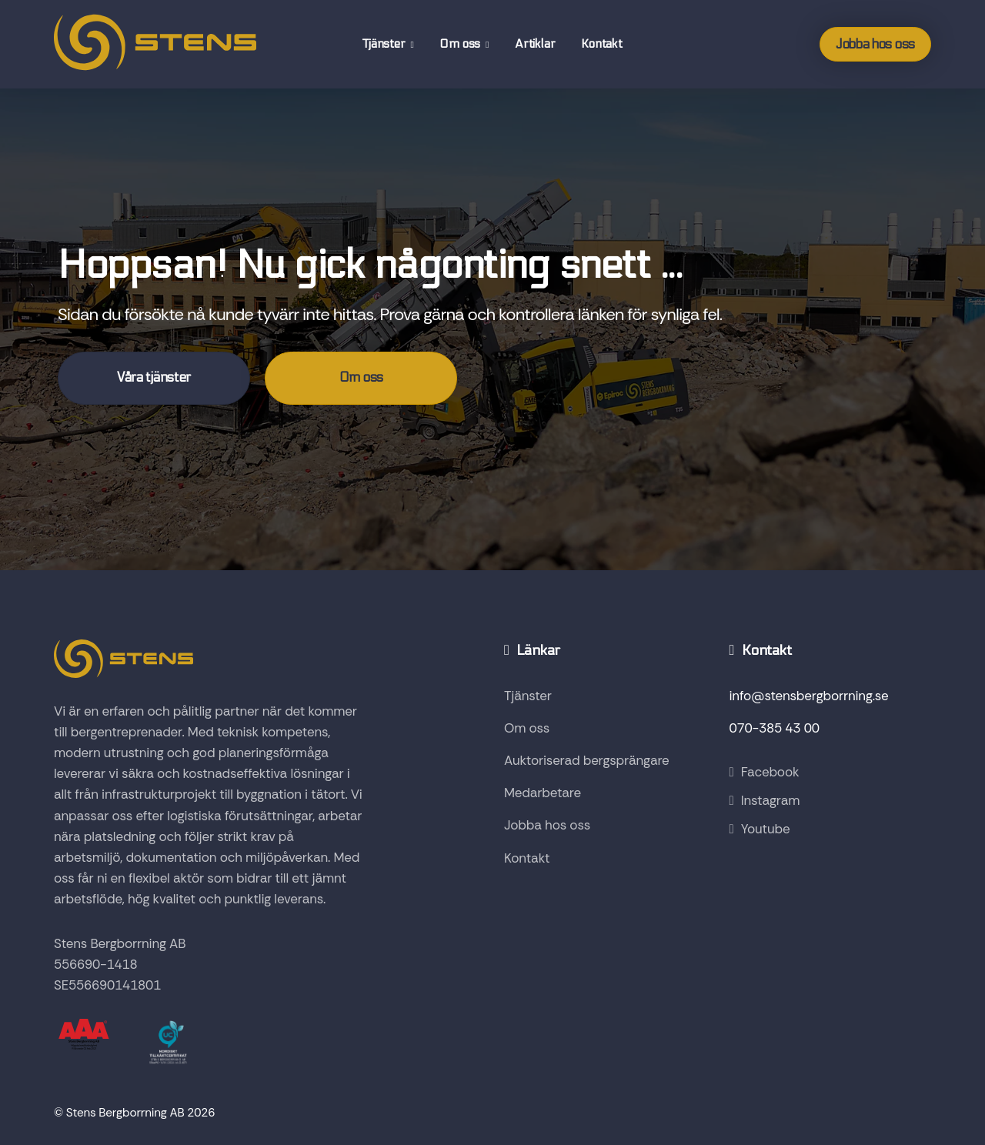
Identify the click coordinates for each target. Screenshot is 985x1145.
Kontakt (602, 44)
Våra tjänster (154, 378)
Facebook (765, 771)
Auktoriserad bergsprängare (586, 760)
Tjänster (385, 44)
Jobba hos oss (875, 44)
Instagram (765, 800)
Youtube (760, 828)
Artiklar (535, 44)
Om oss (461, 44)
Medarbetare (542, 792)
